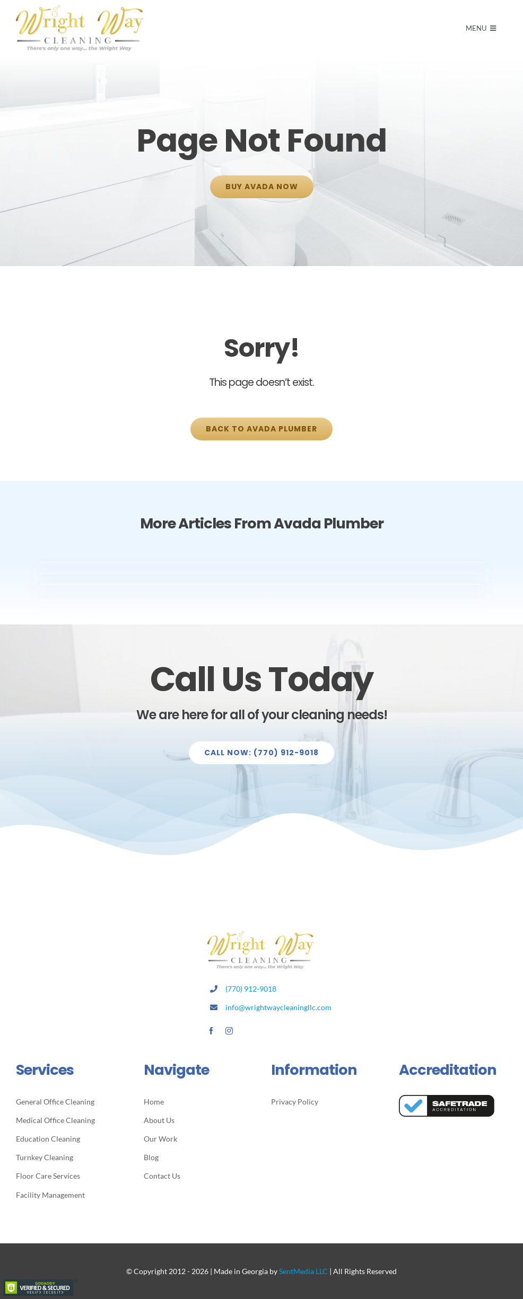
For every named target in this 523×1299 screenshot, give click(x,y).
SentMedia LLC (303, 1271)
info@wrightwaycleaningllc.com (278, 1007)
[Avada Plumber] (79, 9)
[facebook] (211, 1031)
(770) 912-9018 (250, 988)
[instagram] (229, 1031)
